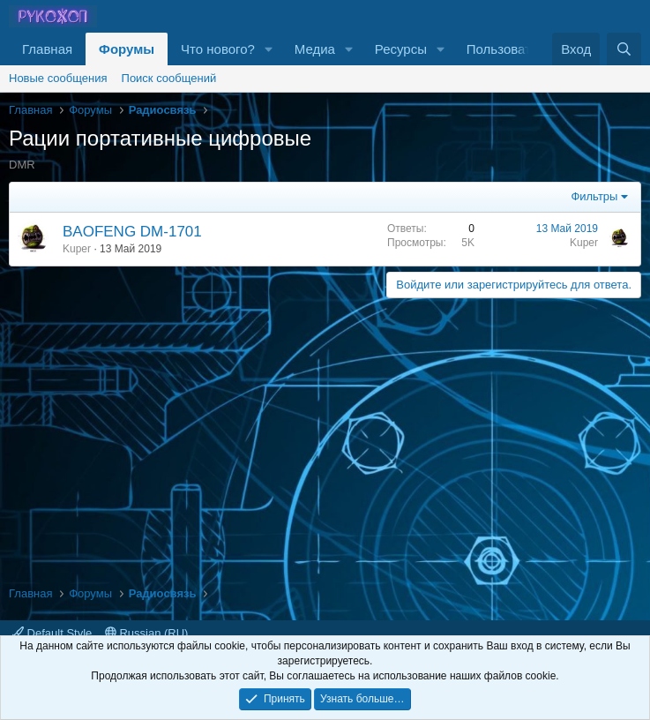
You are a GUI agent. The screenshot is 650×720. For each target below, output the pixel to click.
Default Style (52, 633)
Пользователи (510, 48)
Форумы (126, 48)
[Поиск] (624, 49)
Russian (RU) (147, 633)
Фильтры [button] (594, 196)
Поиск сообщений (169, 78)
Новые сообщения (58, 78)
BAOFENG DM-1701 (132, 231)
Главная (47, 48)
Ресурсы (401, 48)
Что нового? (218, 48)
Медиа (315, 48)
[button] (269, 49)
